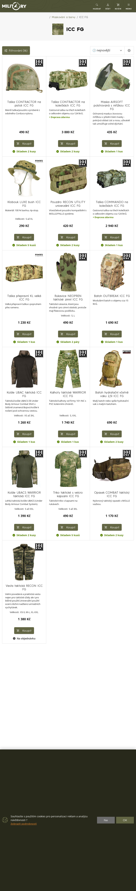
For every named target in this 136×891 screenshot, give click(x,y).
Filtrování (16, 50)
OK (125, 820)
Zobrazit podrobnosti (24, 823)
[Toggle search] (97, 6)
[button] (108, 6)
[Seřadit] (107, 50)
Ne (106, 820)
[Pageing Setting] (129, 50)
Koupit (24, 237)
